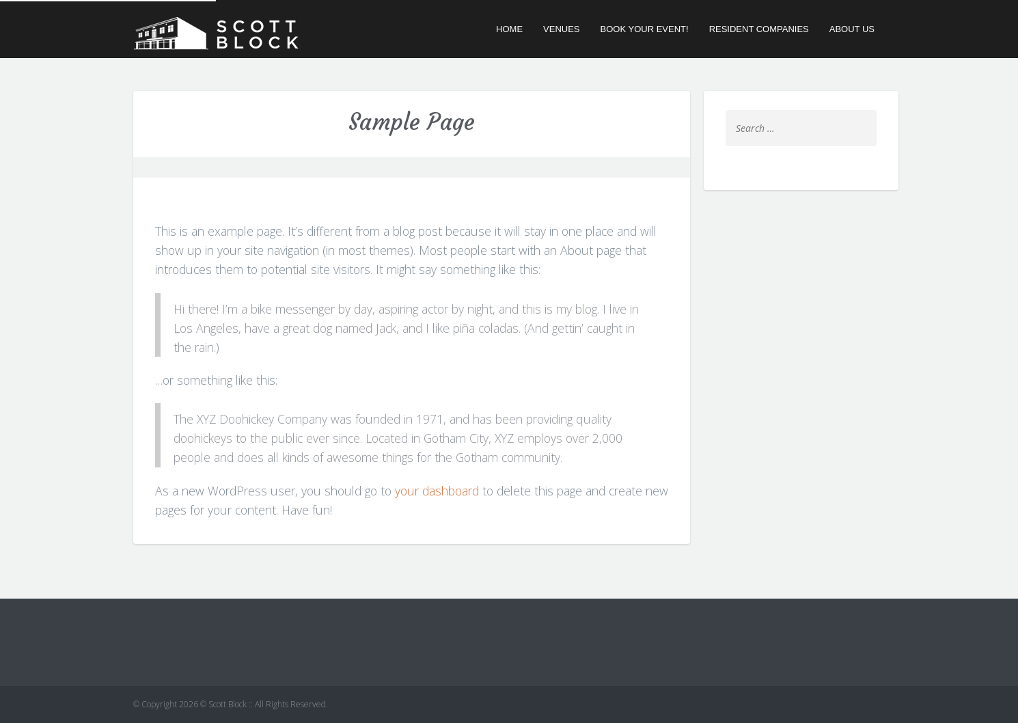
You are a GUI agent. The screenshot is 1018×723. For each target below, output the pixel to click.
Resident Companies (759, 29)
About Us (852, 29)
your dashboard (437, 490)
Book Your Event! (645, 29)
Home (509, 29)
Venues (561, 29)
